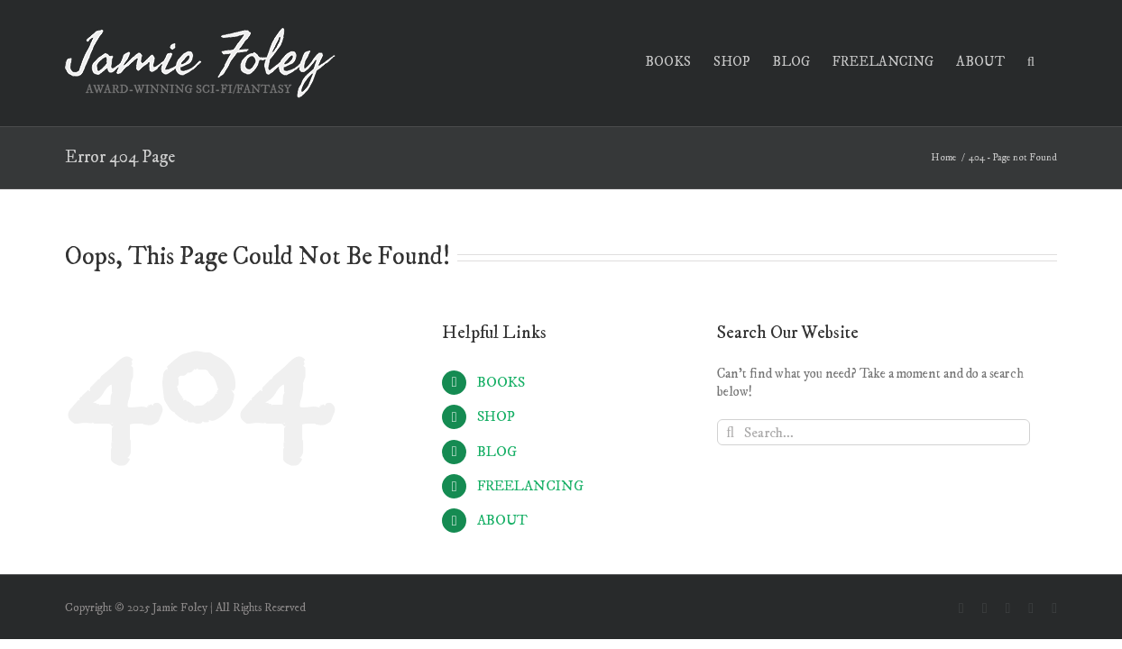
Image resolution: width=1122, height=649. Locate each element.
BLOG (497, 452)
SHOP (496, 416)
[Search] (730, 432)
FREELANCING (530, 486)
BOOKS (501, 382)
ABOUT (502, 520)
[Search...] (873, 432)
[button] (1053, 60)
